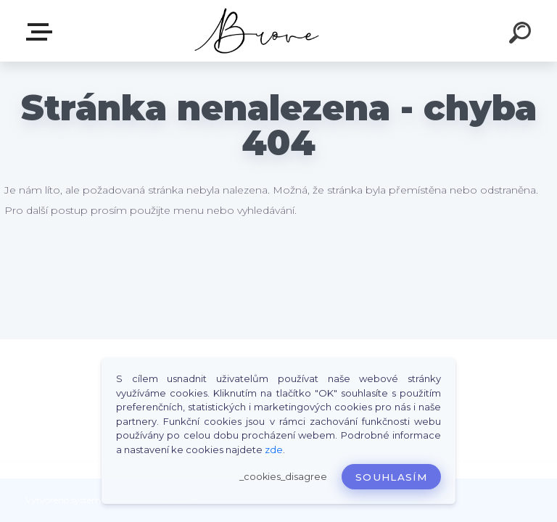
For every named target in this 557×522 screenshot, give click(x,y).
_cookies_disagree (283, 476)
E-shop (42, 32)
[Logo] (257, 31)
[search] (522, 34)
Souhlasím (391, 477)
